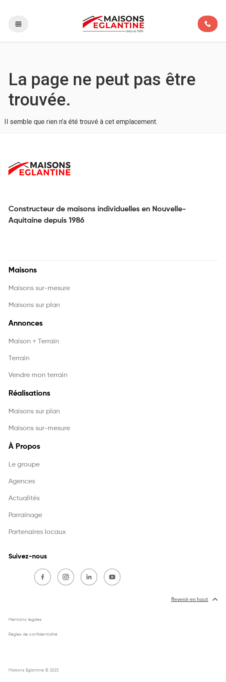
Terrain (19, 358)
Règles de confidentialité (32, 634)
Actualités (24, 498)
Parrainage (25, 515)
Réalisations (31, 393)
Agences (21, 481)
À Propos (26, 446)
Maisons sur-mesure (39, 288)
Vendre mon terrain (37, 375)
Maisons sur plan (34, 305)
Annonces (27, 323)
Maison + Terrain (33, 341)
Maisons (24, 270)
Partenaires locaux (37, 532)
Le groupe (24, 464)
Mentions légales (25, 619)
